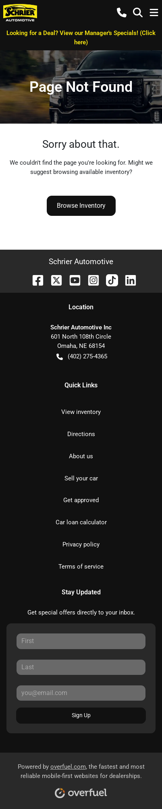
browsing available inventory (91, 172)
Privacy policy (81, 544)
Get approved (81, 500)
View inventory (81, 412)
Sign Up (81, 715)
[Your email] (81, 693)
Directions (81, 434)
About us (81, 456)
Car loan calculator (81, 522)
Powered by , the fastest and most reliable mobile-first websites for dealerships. (81, 778)
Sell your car (81, 478)
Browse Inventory (81, 205)
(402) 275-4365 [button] (81, 356)
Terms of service (81, 566)
